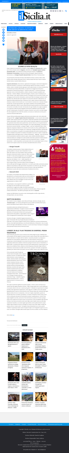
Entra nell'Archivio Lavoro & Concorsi (58, 176)
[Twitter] (3, 32)
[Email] (3, 41)
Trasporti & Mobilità (31, 23)
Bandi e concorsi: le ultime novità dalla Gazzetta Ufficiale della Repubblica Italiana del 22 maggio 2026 (59, 163)
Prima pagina (4, 23)
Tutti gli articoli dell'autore (12, 320)
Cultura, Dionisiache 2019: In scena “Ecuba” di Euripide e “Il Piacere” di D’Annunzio (41, 365)
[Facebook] (3, 30)
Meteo (65, 23)
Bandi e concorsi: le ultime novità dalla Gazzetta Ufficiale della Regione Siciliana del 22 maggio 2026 (58, 170)
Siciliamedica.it (58, 1)
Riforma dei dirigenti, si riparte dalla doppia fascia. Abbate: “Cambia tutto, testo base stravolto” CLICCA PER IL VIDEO (58, 48)
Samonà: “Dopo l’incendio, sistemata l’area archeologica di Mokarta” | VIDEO (13, 405)
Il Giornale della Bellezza (49, 2)
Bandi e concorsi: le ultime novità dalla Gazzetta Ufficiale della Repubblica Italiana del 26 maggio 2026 (59, 157)
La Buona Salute (58, 90)
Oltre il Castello (58, 106)
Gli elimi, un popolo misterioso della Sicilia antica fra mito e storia (40, 404)
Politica (10, 23)
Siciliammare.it (42, 1)
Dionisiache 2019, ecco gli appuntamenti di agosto (13, 344)
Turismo (51, 23)
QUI (13, 315)
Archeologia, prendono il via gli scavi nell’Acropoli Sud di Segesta (40, 385)
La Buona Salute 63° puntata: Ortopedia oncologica (58, 102)
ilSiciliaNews (58, 34)
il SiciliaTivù (30, 2)
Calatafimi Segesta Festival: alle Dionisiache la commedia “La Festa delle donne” (26, 386)
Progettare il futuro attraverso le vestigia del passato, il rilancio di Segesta (13, 365)
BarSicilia (40, 23)
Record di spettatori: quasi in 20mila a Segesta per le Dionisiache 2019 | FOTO (26, 346)
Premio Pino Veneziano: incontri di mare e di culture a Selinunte (27, 404)
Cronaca (17, 23)
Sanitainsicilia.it (65, 1)
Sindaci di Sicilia (58, 23)
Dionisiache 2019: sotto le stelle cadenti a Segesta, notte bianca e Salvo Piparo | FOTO (13, 385)
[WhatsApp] (3, 38)
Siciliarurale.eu (36, 1)
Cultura (24, 325)
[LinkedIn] (3, 35)
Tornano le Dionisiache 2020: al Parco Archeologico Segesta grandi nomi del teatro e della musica (40, 346)
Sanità (46, 23)
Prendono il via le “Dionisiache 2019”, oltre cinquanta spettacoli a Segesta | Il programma (27, 366)
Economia (23, 23)
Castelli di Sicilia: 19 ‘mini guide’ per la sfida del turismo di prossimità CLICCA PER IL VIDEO (59, 121)
